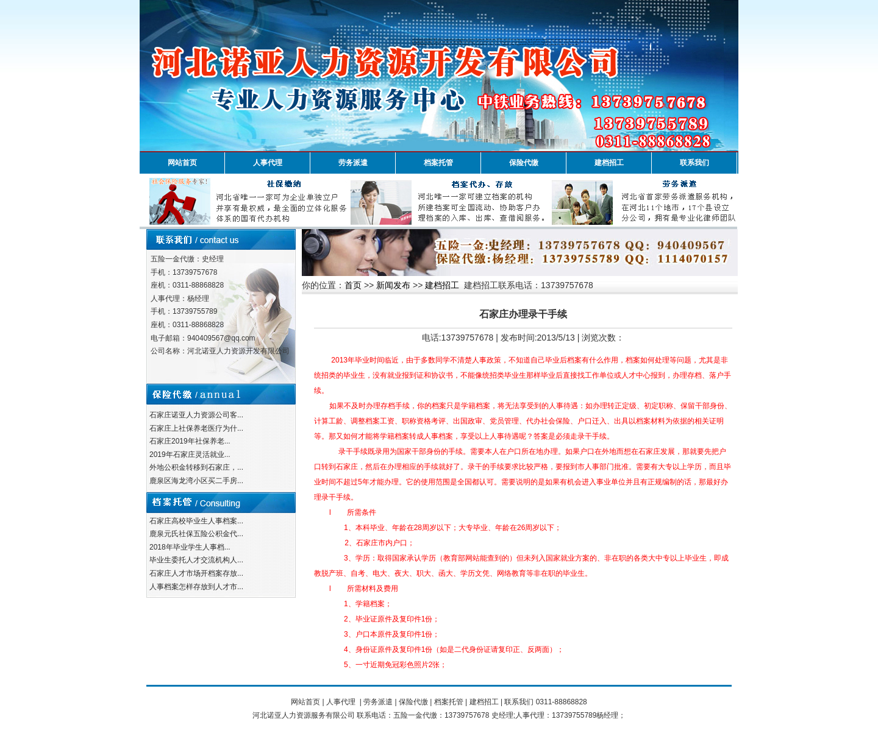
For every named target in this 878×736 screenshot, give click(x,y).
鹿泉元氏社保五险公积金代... (196, 533)
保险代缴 (523, 162)
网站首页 (182, 162)
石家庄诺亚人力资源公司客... (196, 415)
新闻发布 (393, 285)
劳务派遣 (353, 162)
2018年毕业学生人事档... (189, 547)
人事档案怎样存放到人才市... (196, 586)
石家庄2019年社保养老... (189, 441)
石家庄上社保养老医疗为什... (196, 428)
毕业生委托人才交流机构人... (196, 560)
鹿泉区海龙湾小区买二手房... (196, 480)
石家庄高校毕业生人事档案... (196, 521)
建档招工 (609, 162)
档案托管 (438, 162)
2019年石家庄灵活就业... (189, 454)
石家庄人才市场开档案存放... (196, 573)
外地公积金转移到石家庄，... (196, 467)
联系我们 (694, 162)
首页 (353, 285)
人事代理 (267, 162)
